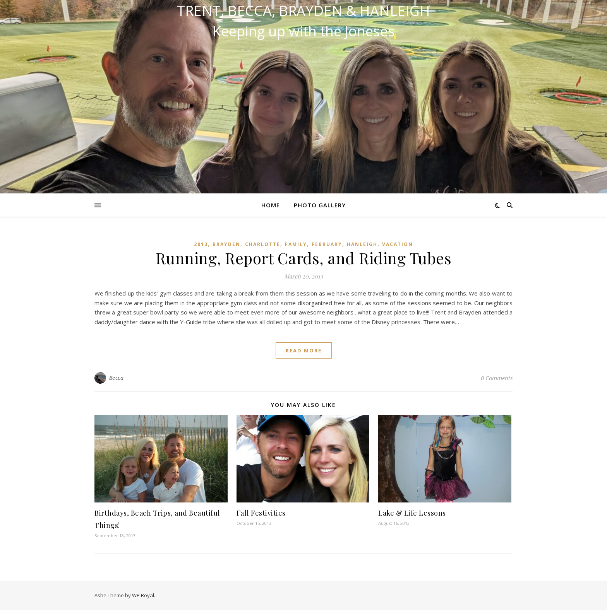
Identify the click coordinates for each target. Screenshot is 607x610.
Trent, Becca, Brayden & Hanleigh (303, 11)
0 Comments (497, 378)
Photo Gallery (320, 205)
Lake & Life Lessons (412, 513)
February (327, 244)
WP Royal (143, 595)
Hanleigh (362, 244)
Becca (116, 377)
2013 (201, 244)
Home (270, 205)
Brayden (226, 244)
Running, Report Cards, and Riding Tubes (304, 258)
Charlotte (262, 244)
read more (304, 350)
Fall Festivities (261, 513)
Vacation (397, 244)
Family (296, 244)
